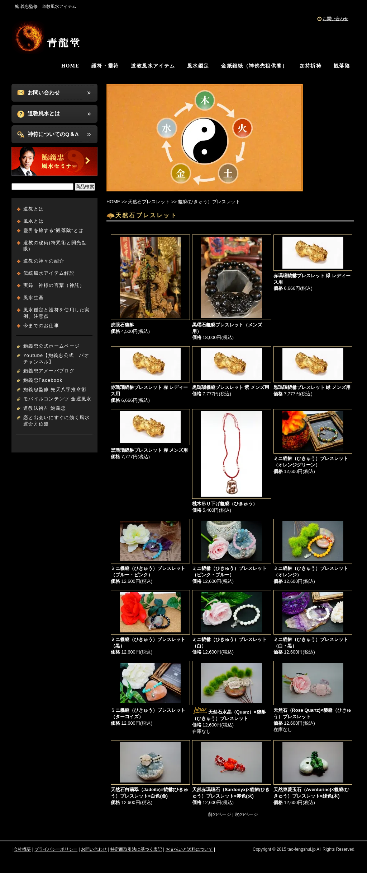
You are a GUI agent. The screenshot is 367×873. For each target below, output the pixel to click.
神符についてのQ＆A (53, 134)
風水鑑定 (198, 66)
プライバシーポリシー (55, 849)
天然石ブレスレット (149, 201)
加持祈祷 (311, 66)
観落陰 (342, 66)
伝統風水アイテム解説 (49, 273)
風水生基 (33, 297)
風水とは (33, 221)
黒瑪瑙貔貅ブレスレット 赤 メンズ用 (149, 450)
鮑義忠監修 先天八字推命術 (54, 389)
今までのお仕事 (41, 325)
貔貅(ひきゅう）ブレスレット (209, 201)
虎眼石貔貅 (122, 325)
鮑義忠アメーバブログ (49, 370)
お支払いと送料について (189, 849)
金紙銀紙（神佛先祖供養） (254, 66)
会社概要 (22, 849)
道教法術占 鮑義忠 (44, 408)
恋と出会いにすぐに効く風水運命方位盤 (56, 421)
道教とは (33, 209)
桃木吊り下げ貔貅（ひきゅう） (224, 503)
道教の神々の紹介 (43, 261)
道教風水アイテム (153, 66)
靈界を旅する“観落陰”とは (53, 230)
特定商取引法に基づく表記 (136, 849)
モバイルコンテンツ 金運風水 (57, 398)
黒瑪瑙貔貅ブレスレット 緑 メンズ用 (312, 387)
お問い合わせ (335, 18)
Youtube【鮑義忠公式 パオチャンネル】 (56, 358)
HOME (70, 66)
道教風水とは (44, 113)
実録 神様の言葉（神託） (54, 285)
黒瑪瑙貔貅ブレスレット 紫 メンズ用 (230, 387)
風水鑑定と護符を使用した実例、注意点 (56, 313)
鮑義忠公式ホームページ (51, 346)
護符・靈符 (105, 66)
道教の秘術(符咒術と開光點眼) (55, 246)
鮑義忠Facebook (42, 380)
